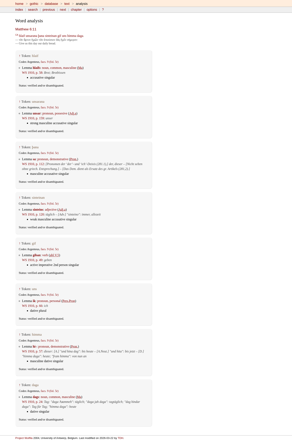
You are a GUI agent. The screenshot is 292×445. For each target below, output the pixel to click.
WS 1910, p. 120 (33, 214)
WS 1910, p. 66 (32, 305)
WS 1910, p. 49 (32, 260)
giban (36, 255)
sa (34, 159)
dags (36, 397)
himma (71, 35)
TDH (120, 438)
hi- (34, 346)
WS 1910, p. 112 (33, 164)
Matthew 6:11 (25, 29)
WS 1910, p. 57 (32, 351)
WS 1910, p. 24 (32, 401)
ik (34, 301)
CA (16, 35)
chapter (76, 9)
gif (59, 35)
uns (64, 35)
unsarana (31, 35)
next (63, 9)
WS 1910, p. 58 (32, 72)
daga (80, 35)
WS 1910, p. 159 (33, 118)
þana (41, 35)
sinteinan (51, 35)
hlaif (22, 35)
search (33, 9)
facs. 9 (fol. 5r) (50, 61)
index (19, 9)
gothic (34, 3)
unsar (37, 113)
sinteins (38, 209)
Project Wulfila (24, 438)
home (19, 3)
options (92, 9)
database (51, 3)
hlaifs (36, 67)
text (67, 3)
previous (49, 9)
